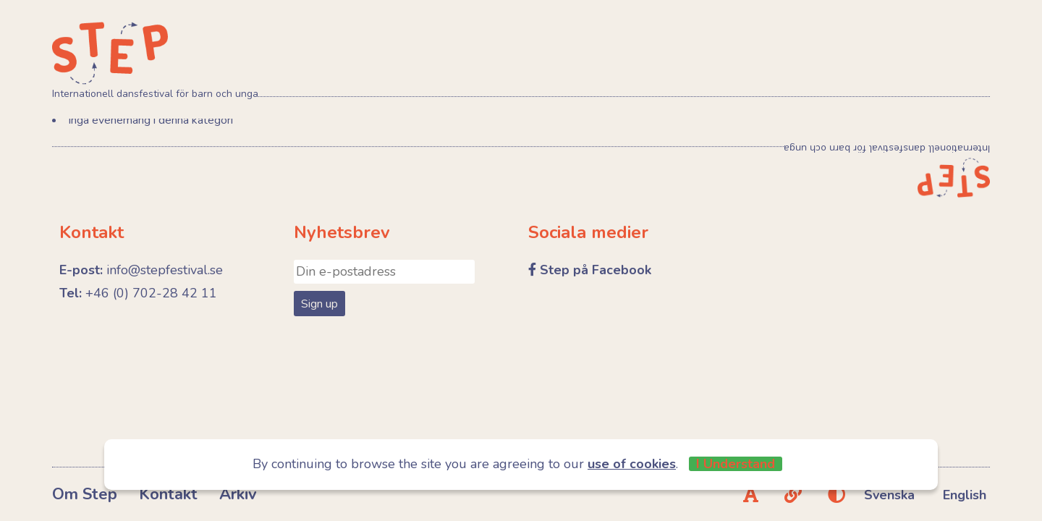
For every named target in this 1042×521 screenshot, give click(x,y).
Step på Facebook (595, 270)
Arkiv (238, 494)
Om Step (84, 494)
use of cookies (632, 464)
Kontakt (168, 494)
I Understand (735, 464)
